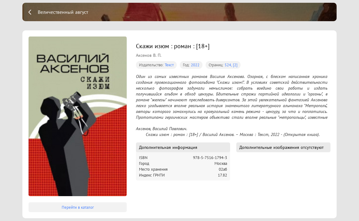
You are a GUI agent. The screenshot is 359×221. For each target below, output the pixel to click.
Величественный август (63, 12)
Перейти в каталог (78, 207)
